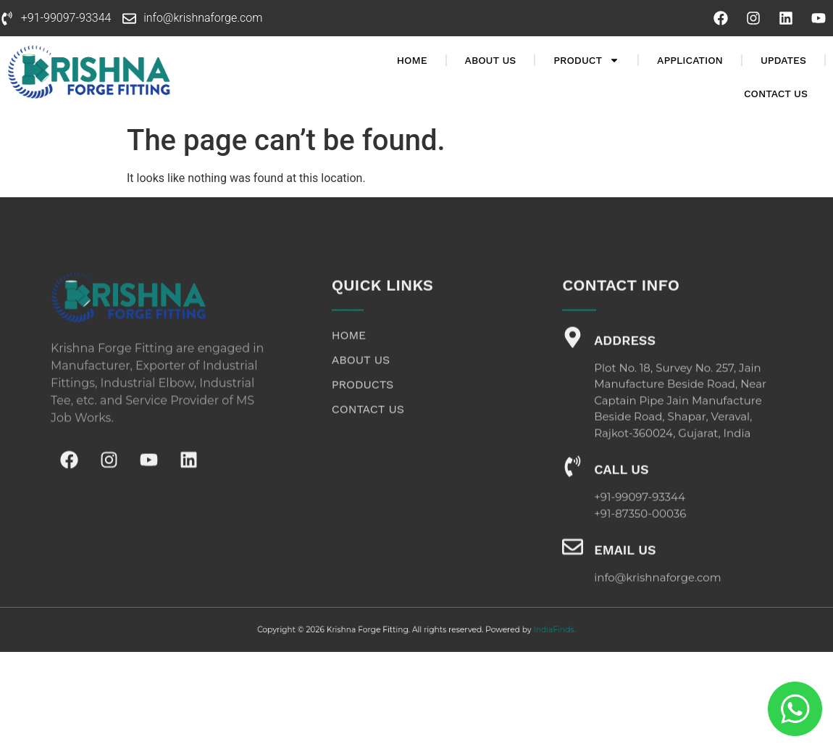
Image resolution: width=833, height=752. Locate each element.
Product (586, 60)
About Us (490, 60)
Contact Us (776, 93)
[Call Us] (572, 494)
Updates (783, 60)
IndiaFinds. (523, 630)
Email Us (625, 577)
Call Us (621, 497)
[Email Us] (572, 574)
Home (412, 60)
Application (690, 60)
